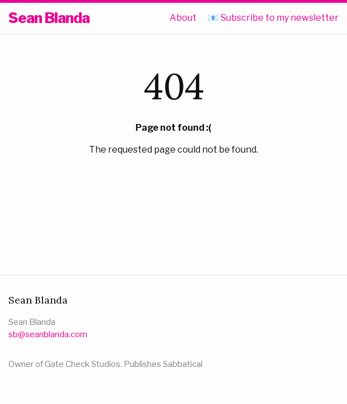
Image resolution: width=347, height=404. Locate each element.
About (183, 17)
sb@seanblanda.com (47, 334)
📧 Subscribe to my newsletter (273, 17)
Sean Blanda (49, 17)
